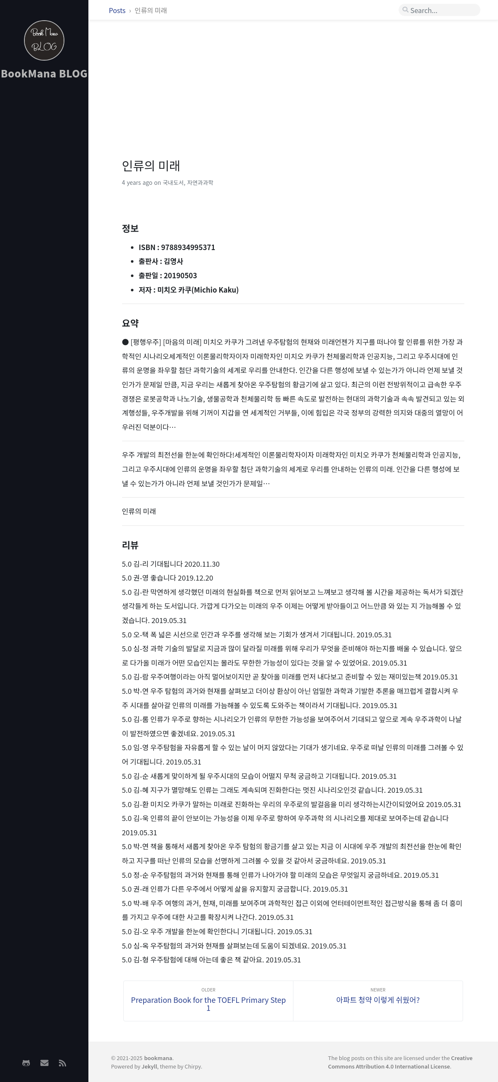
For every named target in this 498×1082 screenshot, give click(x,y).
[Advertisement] (44, 219)
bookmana (158, 1058)
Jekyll (149, 1066)
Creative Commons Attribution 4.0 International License (400, 1062)
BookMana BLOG (44, 73)
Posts (118, 10)
